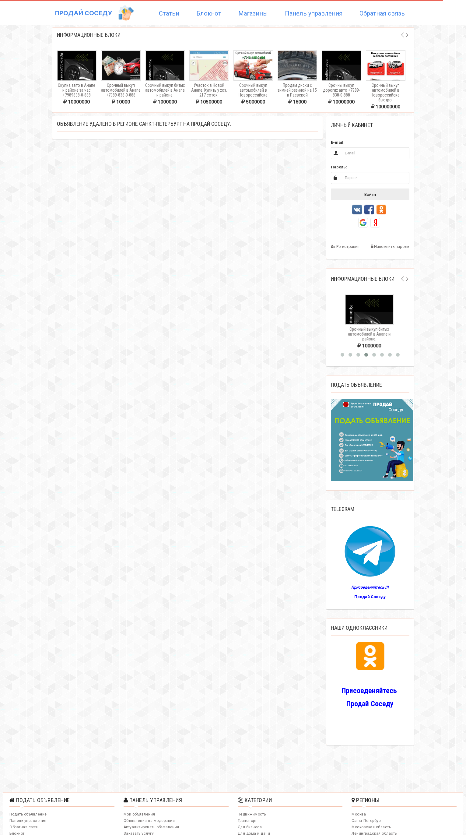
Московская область (371, 827)
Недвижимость (252, 814)
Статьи (169, 13)
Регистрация (345, 246)
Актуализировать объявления (151, 827)
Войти (370, 194)
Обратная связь (382, 13)
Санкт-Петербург (367, 821)
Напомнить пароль (390, 246)
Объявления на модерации (149, 821)
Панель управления (313, 13)
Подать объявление (28, 814)
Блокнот (208, 13)
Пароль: (339, 167)
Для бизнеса (250, 827)
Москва (359, 814)
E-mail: (338, 142)
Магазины (253, 13)
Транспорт (247, 821)
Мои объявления (139, 814)
